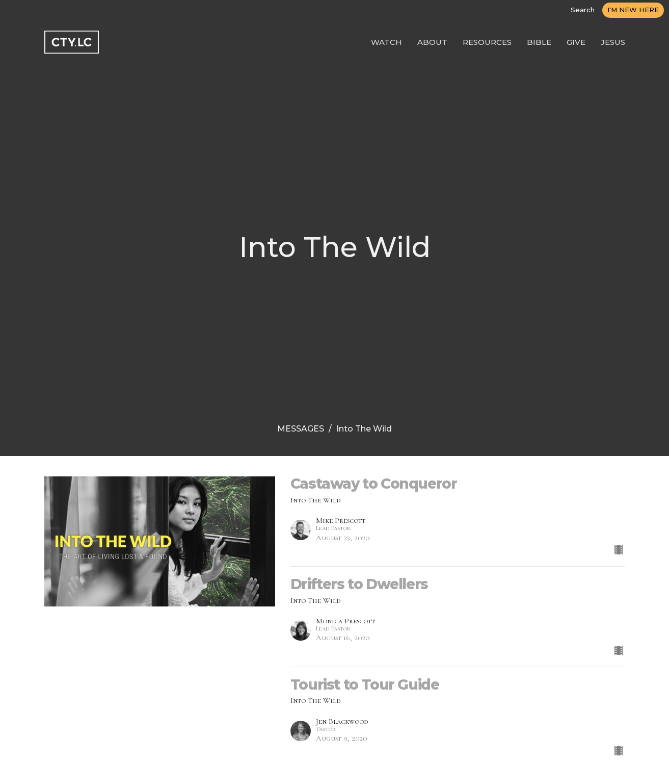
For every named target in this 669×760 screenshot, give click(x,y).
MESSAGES (300, 429)
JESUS (613, 42)
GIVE (576, 42)
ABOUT (432, 42)
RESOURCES (487, 42)
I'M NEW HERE (633, 10)
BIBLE (539, 42)
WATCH (386, 42)
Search (583, 10)
